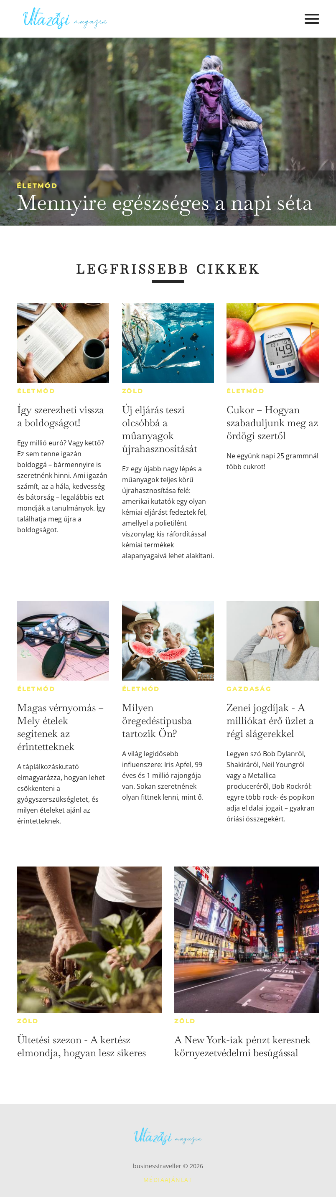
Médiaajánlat (168, 1180)
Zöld (133, 391)
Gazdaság (249, 689)
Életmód (37, 186)
